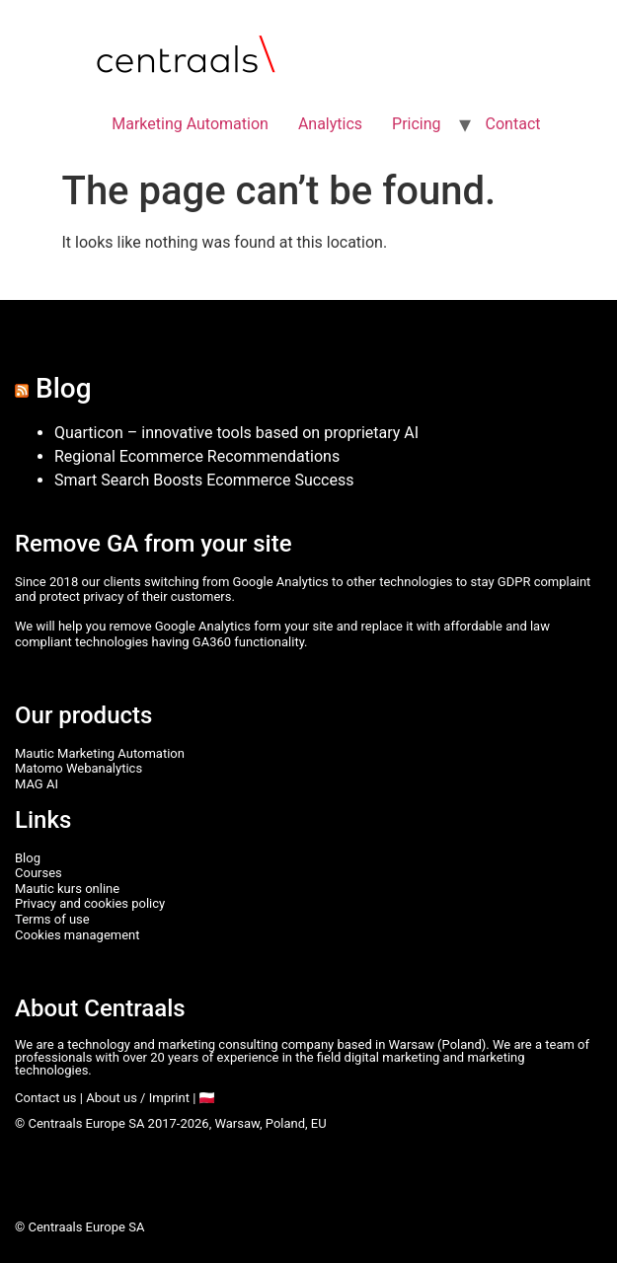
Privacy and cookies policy (90, 903)
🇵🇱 (207, 1097)
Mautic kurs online (67, 888)
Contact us (46, 1097)
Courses (38, 872)
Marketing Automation (190, 123)
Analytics (330, 123)
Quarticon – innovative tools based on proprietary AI (236, 432)
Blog (64, 388)
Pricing (416, 123)
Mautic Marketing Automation (100, 753)
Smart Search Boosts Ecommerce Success (203, 480)
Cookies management (77, 935)
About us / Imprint (138, 1097)
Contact (513, 123)
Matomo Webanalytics (78, 768)
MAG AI (36, 784)
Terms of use (52, 919)
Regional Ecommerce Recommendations (197, 456)
